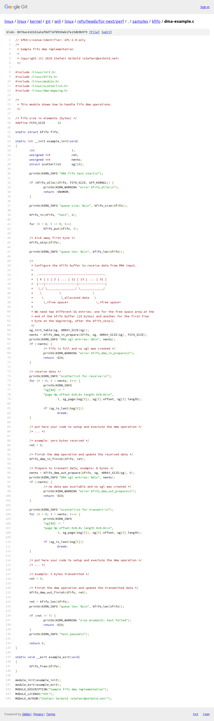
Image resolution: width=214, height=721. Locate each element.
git (48, 21)
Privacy (38, 714)
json (206, 714)
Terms (50, 714)
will (57, 21)
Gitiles (26, 714)
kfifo (156, 21)
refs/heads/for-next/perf (100, 21)
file (94, 32)
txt (195, 714)
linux (8, 21)
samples (140, 21)
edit (106, 32)
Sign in (205, 7)
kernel (36, 21)
